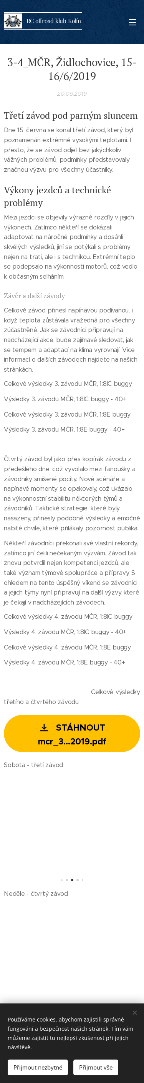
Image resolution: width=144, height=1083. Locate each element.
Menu (132, 22)
